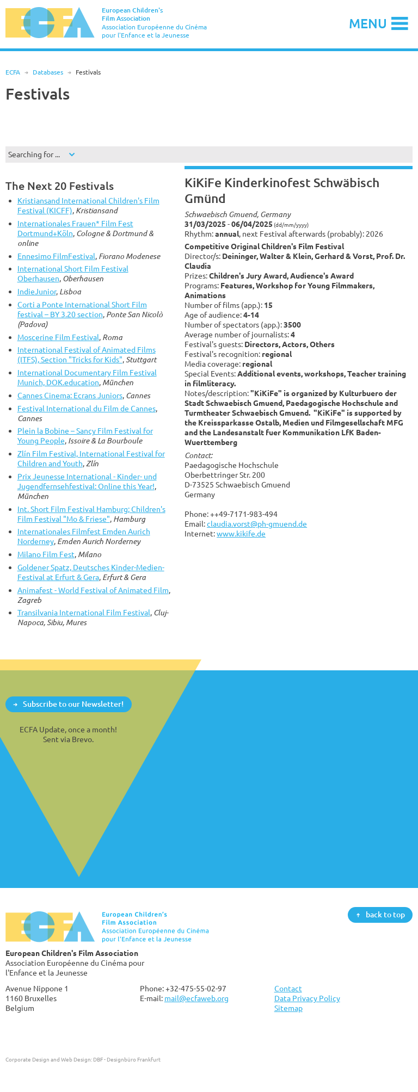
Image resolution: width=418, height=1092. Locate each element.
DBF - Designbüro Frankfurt (127, 1059)
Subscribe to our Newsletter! (73, 703)
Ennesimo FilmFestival (56, 256)
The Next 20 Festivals (59, 186)
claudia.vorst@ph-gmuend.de (257, 523)
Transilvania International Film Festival (83, 612)
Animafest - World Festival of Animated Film (93, 590)
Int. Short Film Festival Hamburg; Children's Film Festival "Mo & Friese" (91, 513)
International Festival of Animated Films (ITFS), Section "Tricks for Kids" (86, 354)
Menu (368, 23)
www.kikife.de (241, 533)
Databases (48, 72)
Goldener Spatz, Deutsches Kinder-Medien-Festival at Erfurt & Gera (90, 572)
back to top (385, 914)
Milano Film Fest (46, 554)
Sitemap (288, 1008)
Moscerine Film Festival (58, 337)
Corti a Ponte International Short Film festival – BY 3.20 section (82, 309)
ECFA (12, 72)
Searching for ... (34, 154)
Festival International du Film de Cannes (86, 408)
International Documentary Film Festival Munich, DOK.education (87, 377)
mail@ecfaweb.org (196, 998)
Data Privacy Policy (307, 998)
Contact (288, 988)
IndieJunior (36, 291)
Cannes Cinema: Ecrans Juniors (69, 395)
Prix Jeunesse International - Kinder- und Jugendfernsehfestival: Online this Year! (87, 481)
